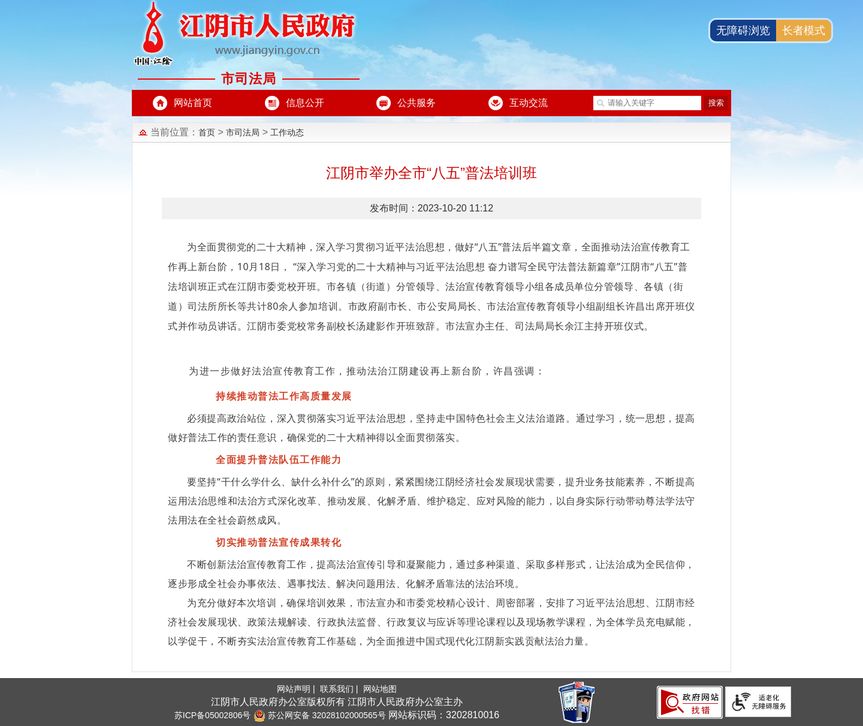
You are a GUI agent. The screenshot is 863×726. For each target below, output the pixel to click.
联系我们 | (340, 689)
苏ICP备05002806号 (212, 715)
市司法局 (242, 132)
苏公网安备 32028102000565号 (320, 715)
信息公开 (305, 103)
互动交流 (528, 103)
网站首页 (193, 103)
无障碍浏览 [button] (743, 31)
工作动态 (287, 132)
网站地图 (380, 689)
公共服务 (416, 103)
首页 (206, 132)
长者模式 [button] (803, 31)
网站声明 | (297, 689)
